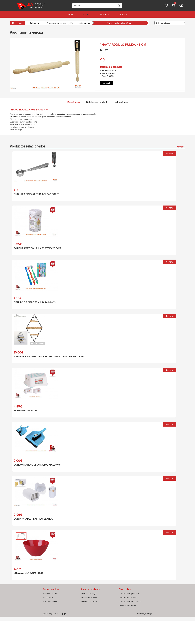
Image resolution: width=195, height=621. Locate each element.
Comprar (169, 154)
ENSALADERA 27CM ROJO (26, 577)
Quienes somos (51, 598)
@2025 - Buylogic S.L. (51, 618)
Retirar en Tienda (89, 602)
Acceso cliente (51, 606)
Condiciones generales (130, 598)
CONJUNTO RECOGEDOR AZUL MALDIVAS (35, 467)
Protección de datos (129, 602)
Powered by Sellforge (144, 618)
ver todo (181, 146)
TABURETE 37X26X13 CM (26, 413)
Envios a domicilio (89, 606)
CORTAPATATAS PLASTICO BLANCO (31, 522)
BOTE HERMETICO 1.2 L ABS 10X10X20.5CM (35, 249)
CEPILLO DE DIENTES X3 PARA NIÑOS (32, 303)
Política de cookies (128, 610)
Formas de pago (89, 598)
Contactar (49, 602)
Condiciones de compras (131, 606)
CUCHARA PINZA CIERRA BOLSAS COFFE (34, 194)
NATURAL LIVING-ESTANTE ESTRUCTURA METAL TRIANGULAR (47, 358)
